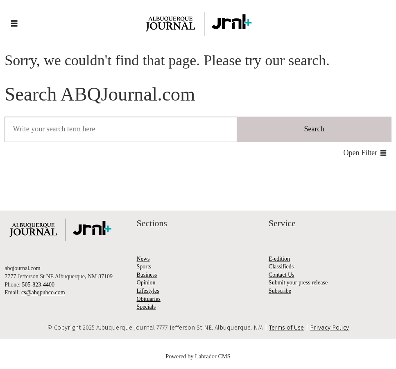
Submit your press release (298, 283)
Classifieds (281, 267)
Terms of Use (286, 327)
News (143, 259)
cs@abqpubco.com (43, 292)
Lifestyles (148, 291)
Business (147, 275)
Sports (144, 267)
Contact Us (281, 275)
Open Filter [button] (361, 153)
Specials (146, 307)
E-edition (279, 259)
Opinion (146, 283)
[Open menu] (14, 24)
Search (314, 129)
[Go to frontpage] (198, 24)
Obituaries (149, 299)
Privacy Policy (329, 327)
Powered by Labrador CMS (198, 356)
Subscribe (280, 291)
